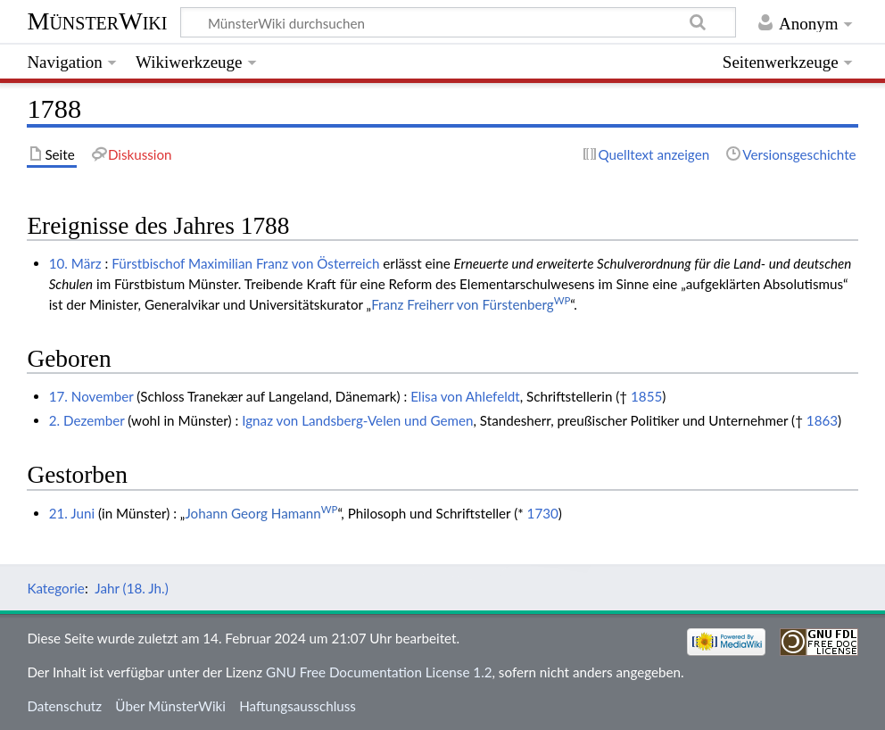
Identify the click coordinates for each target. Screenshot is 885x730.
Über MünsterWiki (170, 706)
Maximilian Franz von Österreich (283, 263)
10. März (75, 263)
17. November (91, 396)
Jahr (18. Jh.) (131, 588)
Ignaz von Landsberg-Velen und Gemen (357, 420)
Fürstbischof (148, 263)
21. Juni (72, 513)
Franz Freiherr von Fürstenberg (470, 304)
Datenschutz (64, 706)
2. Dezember (87, 420)
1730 (542, 513)
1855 (646, 396)
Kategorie (55, 588)
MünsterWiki (97, 21)
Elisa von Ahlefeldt (465, 396)
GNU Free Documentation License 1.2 (379, 672)
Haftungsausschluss (297, 706)
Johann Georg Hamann (261, 513)
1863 (822, 420)
